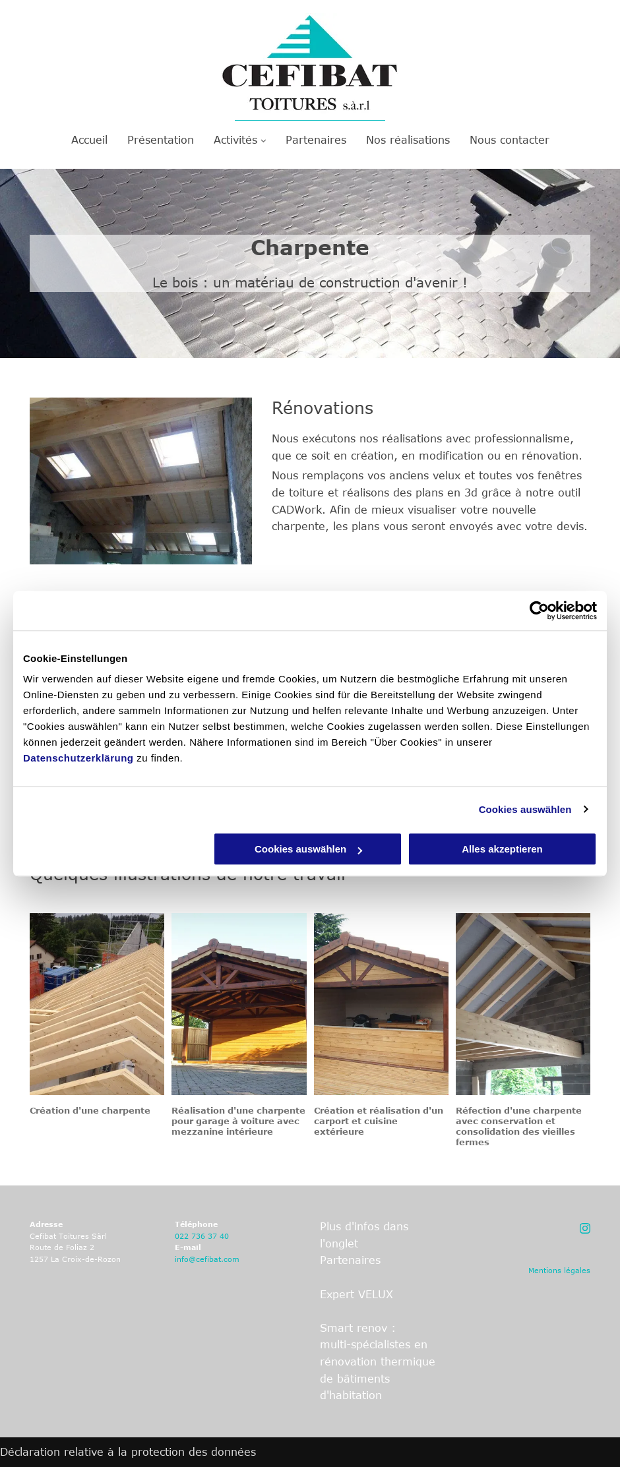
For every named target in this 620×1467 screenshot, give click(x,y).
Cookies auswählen (525, 809)
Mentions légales (559, 1270)
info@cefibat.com (207, 1259)
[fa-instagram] (585, 1231)
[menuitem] (89, 140)
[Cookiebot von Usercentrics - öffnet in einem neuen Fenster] (539, 610)
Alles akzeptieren (502, 848)
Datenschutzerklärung (78, 757)
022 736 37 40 (202, 1236)
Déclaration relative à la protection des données (128, 1452)
